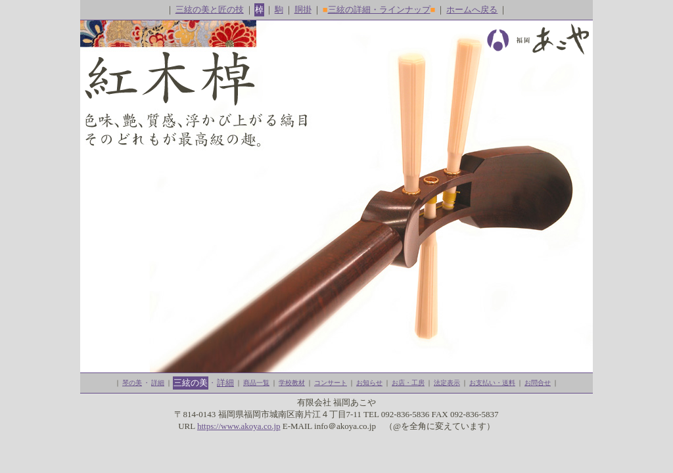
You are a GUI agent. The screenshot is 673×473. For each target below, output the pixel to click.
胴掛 (303, 9)
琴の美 (132, 382)
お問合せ (537, 382)
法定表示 (447, 382)
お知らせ (369, 382)
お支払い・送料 (492, 382)
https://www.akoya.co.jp (239, 426)
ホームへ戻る (472, 9)
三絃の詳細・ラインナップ (379, 9)
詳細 (157, 382)
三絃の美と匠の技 (209, 9)
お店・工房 (408, 382)
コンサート (330, 382)
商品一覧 (256, 382)
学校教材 (292, 382)
